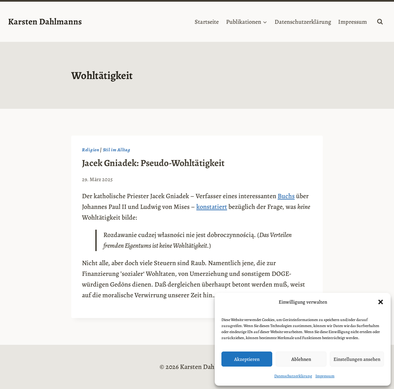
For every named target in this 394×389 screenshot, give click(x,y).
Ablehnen (301, 359)
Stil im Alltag (116, 150)
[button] (380, 302)
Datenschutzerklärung (293, 376)
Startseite (207, 22)
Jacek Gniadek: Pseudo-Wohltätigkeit (153, 163)
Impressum (324, 376)
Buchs (286, 196)
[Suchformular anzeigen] (380, 22)
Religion (90, 150)
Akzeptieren (247, 359)
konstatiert (211, 206)
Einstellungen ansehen (356, 359)
